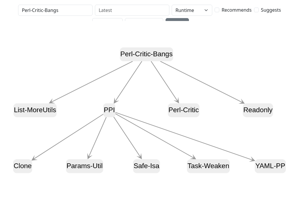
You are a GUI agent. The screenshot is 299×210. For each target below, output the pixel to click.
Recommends (237, 10)
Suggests (271, 10)
